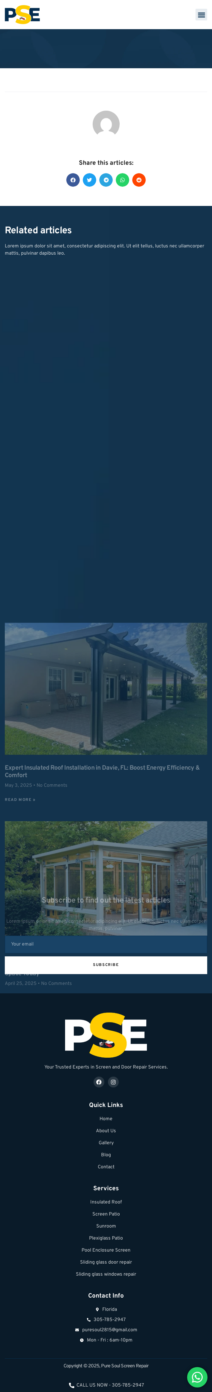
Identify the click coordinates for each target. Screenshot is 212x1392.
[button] (201, 14)
